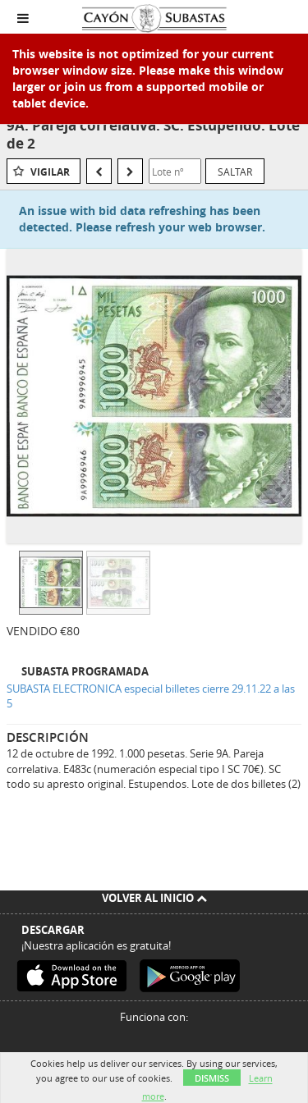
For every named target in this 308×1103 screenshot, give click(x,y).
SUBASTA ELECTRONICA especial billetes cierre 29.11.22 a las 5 (151, 696)
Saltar (235, 171)
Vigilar (50, 172)
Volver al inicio (154, 897)
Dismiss (212, 1078)
